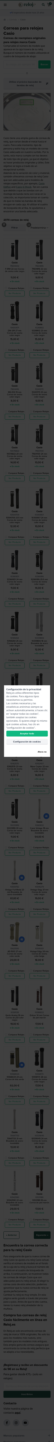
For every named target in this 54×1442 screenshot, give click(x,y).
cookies (14, 696)
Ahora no (42, 751)
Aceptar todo (27, 733)
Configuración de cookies (27, 741)
